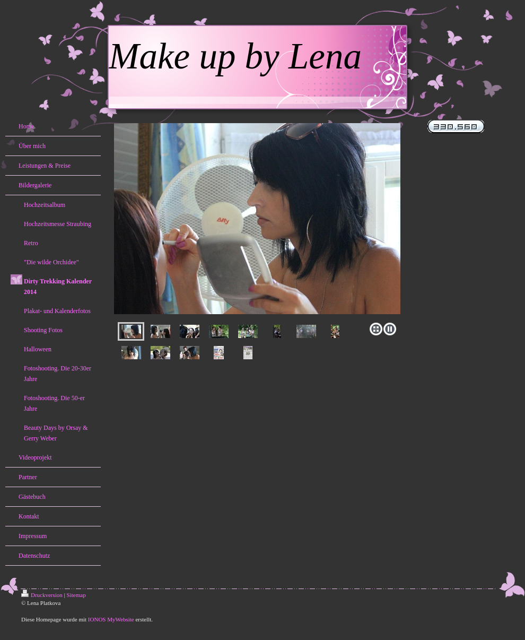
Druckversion (42, 595)
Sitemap (76, 595)
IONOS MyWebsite (111, 619)
